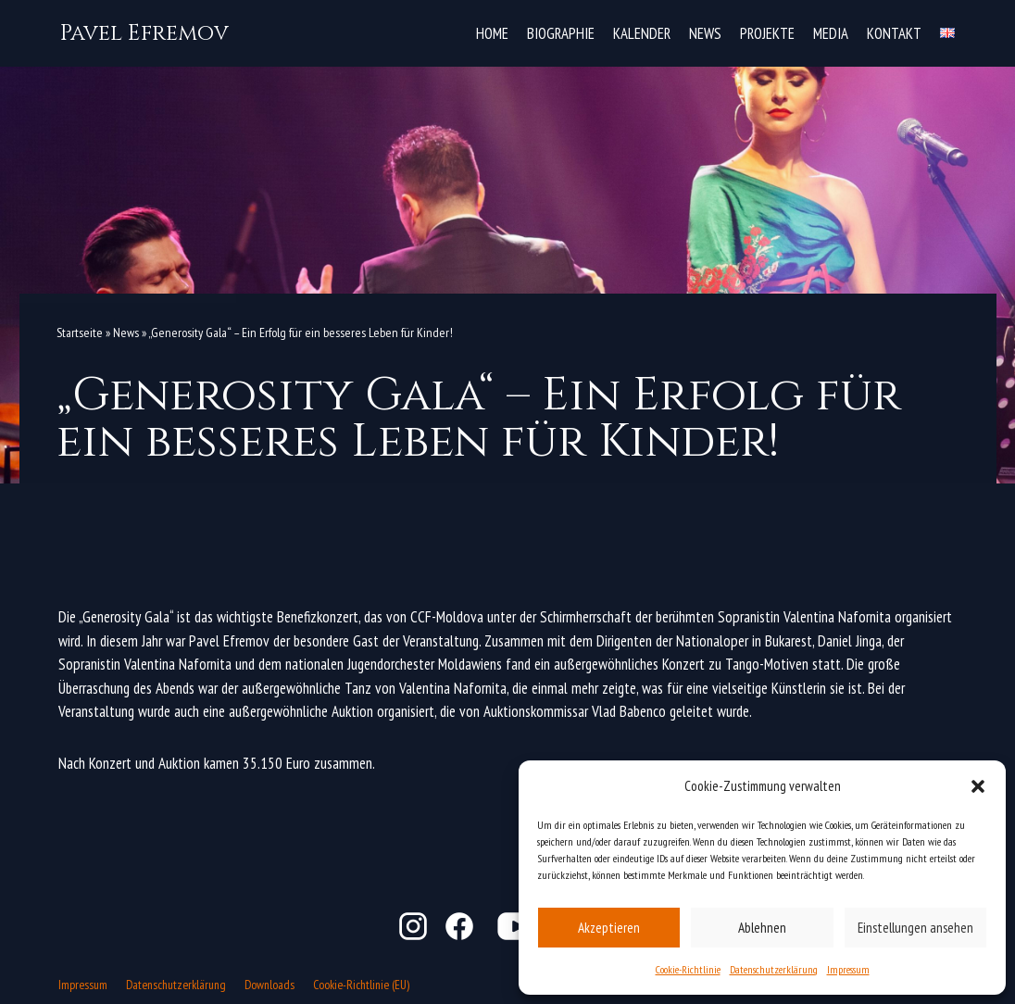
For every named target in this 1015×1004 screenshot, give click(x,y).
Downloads (270, 984)
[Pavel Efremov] (144, 33)
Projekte (766, 32)
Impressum (848, 969)
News (703, 32)
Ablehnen (762, 927)
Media (829, 32)
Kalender (640, 32)
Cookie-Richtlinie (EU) (363, 984)
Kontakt (893, 32)
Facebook (459, 926)
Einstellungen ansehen (915, 927)
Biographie (558, 32)
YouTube (517, 926)
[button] (978, 786)
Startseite (79, 332)
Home (489, 32)
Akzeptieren (609, 927)
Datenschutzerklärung (774, 969)
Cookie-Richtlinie (688, 969)
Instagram (413, 926)
